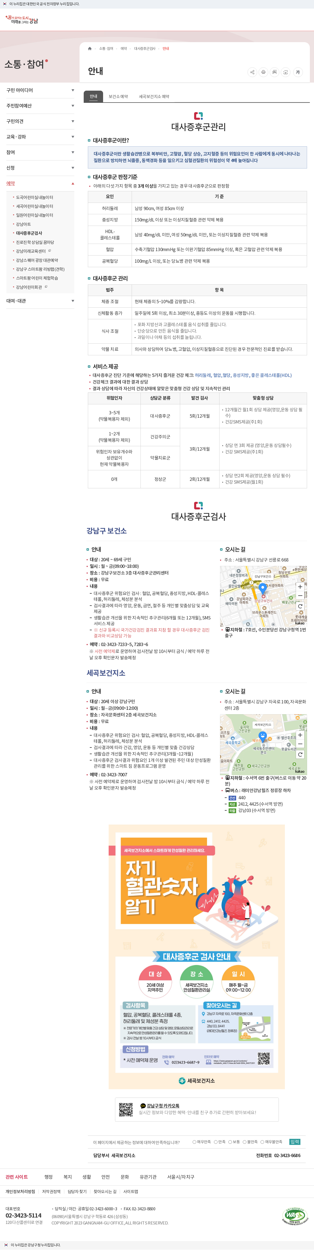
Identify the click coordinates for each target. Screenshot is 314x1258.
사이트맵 (130, 1192)
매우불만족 (273, 1141)
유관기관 (148, 1177)
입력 (295, 1142)
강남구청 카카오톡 (163, 1106)
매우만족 (204, 1141)
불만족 (252, 1141)
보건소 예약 (118, 96)
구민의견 (14, 121)
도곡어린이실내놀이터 (34, 197)
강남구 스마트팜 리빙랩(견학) (40, 269)
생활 (86, 1177)
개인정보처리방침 (20, 1192)
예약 (10, 183)
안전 (105, 1177)
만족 (221, 1141)
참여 (10, 152)
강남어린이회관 (30, 287)
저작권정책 (51, 1192)
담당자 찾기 (77, 1192)
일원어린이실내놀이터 (34, 215)
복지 (67, 1177)
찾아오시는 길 (105, 1192)
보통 (236, 1141)
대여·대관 (16, 301)
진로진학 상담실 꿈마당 (35, 242)
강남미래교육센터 (32, 251)
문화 (125, 1177)
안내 (93, 96)
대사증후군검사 (29, 233)
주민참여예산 (19, 106)
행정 (48, 1177)
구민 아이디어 (19, 90)
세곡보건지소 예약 (154, 96)
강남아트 (23, 224)
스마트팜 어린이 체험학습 (37, 278)
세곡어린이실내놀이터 (34, 206)
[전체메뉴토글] (305, 19)
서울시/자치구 (180, 1177)
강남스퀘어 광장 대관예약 (37, 260)
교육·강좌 (16, 137)
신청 (10, 168)
